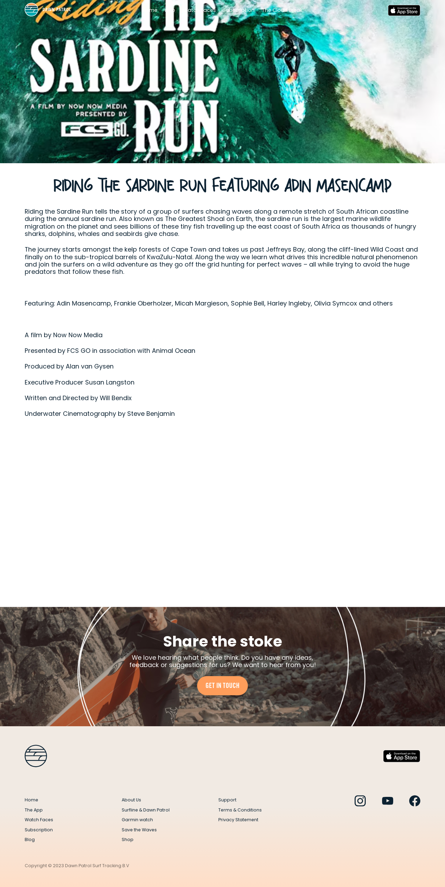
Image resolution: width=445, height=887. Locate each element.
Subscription (238, 10)
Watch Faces (199, 10)
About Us (131, 800)
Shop (128, 839)
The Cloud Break (282, 10)
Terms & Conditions (240, 810)
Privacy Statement (238, 820)
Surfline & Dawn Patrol (146, 810)
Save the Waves (139, 830)
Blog (30, 839)
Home (150, 10)
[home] (48, 10)
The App (34, 810)
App (170, 10)
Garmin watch (137, 820)
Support (227, 800)
